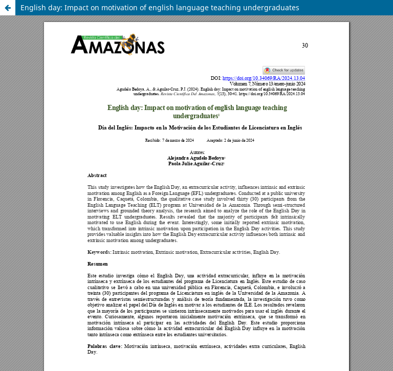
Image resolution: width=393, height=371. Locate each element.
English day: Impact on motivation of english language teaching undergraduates (159, 7)
